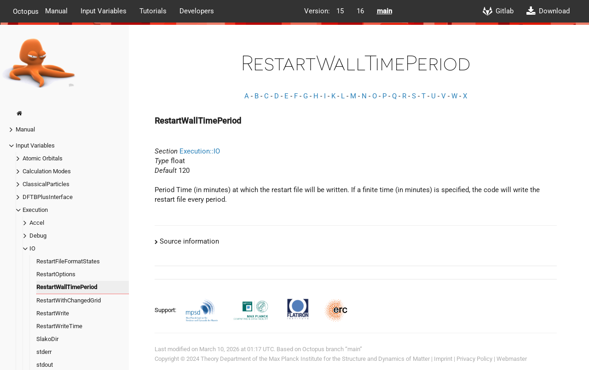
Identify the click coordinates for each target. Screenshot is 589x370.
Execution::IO (199, 151)
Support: (166, 310)
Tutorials (153, 11)
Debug (37, 235)
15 (340, 11)
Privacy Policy (474, 358)
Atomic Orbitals (43, 158)
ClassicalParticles (46, 184)
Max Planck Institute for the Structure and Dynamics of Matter (349, 358)
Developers (196, 11)
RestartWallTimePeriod (66, 287)
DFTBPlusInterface (48, 197)
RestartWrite (52, 313)
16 (360, 11)
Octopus (26, 11)
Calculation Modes (47, 171)
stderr (44, 351)
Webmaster (512, 358)
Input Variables (104, 11)
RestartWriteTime (59, 326)
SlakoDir (47, 339)
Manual (56, 11)
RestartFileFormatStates (68, 261)
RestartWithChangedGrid (68, 300)
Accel (36, 222)
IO (32, 248)
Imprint (443, 358)
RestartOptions (55, 274)
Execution (35, 209)
